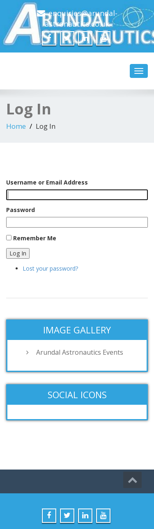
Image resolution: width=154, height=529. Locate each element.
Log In (17, 253)
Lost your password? (50, 268)
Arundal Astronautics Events (79, 352)
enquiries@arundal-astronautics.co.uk (81, 18)
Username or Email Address (47, 182)
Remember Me (34, 238)
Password (20, 210)
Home (16, 126)
